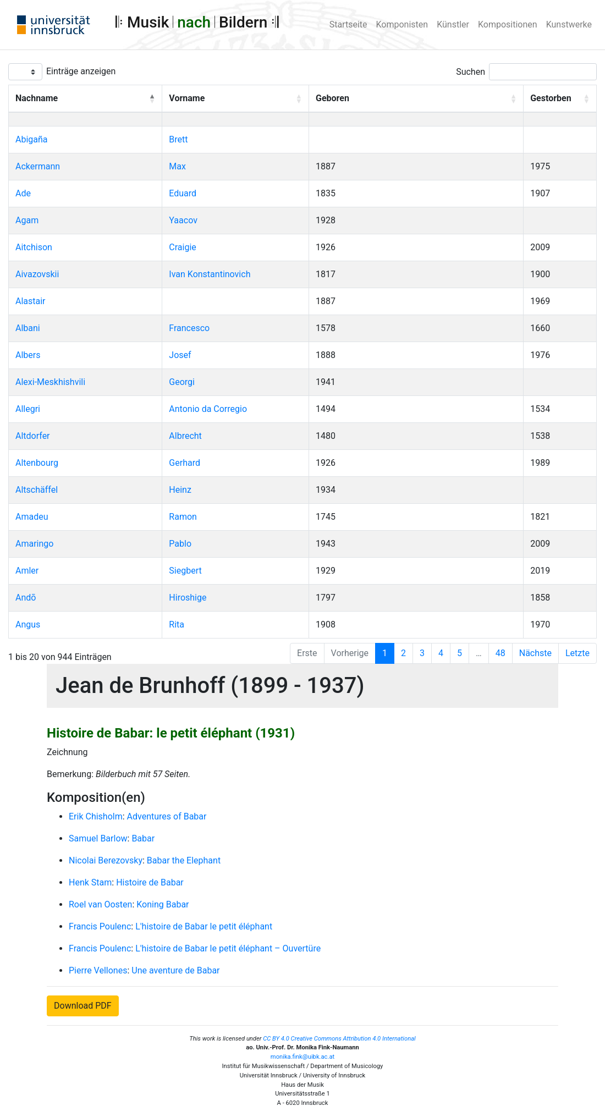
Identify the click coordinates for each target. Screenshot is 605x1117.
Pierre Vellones (98, 970)
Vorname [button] (187, 98)
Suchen (470, 72)
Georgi (182, 382)
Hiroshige (187, 597)
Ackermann (37, 166)
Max (177, 166)
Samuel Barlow (98, 838)
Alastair (30, 301)
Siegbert (185, 570)
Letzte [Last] (577, 653)
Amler (26, 570)
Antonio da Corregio (208, 409)
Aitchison (33, 247)
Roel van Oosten (100, 904)
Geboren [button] (332, 98)
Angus (27, 624)
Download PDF (83, 1005)
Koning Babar (162, 904)
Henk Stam (90, 882)
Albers (27, 355)
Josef (180, 355)
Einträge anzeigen (81, 71)
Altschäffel (36, 490)
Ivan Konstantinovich (209, 274)
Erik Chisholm (96, 816)
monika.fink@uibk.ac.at (302, 1056)
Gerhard (184, 463)
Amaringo (34, 543)
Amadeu (31, 516)
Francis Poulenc (100, 926)
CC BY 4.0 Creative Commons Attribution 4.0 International (339, 1038)
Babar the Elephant (184, 860)
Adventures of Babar (167, 816)
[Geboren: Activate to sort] (416, 99)
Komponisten (402, 24)
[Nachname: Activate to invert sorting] (85, 99)
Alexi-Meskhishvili (50, 382)
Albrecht (185, 436)
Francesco (189, 328)
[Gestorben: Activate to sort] (560, 99)
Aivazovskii (37, 274)
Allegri (27, 409)
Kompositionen (507, 24)
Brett (178, 139)
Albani (27, 328)
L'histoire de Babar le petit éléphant (203, 926)
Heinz (180, 490)
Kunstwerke (569, 24)
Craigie (182, 247)
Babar (143, 838)
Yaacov (183, 220)
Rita (176, 624)
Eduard (182, 193)
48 (500, 653)
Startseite (348, 24)
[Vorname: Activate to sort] (235, 99)
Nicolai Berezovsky (105, 860)
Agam (26, 220)
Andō (25, 597)
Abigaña (31, 139)
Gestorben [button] (550, 98)
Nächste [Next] (535, 653)
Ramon (183, 516)
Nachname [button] (36, 98)
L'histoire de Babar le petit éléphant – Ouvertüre (228, 948)
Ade (23, 193)
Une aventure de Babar (175, 970)
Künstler (453, 24)
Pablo (180, 543)
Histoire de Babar (150, 882)
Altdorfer (32, 436)
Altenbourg (36, 463)
